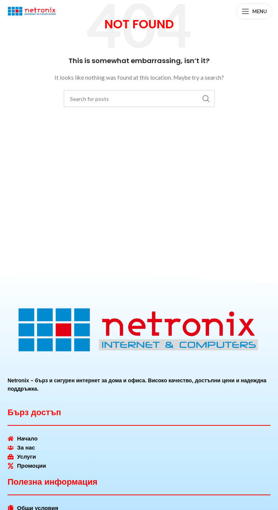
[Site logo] (32, 11)
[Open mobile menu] (254, 11)
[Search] (139, 98)
